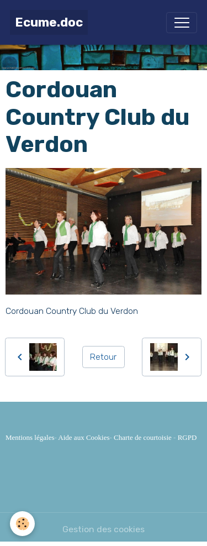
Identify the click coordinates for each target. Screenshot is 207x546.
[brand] (49, 22)
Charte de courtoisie (143, 437)
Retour (103, 356)
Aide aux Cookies (83, 437)
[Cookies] (22, 523)
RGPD (187, 437)
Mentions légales (30, 437)
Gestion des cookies (103, 529)
